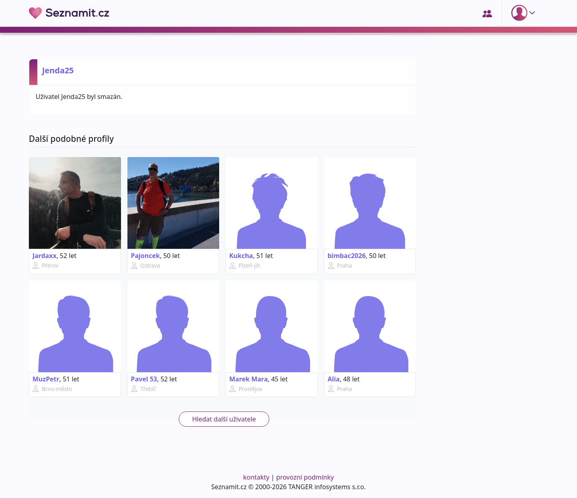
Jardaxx (44, 255)
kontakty (256, 477)
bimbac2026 (347, 255)
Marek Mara (248, 379)
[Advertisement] (486, 339)
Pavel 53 (144, 379)
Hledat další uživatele (224, 419)
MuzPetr (45, 379)
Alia (334, 379)
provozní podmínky (305, 477)
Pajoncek (145, 255)
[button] (525, 13)
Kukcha (241, 255)
